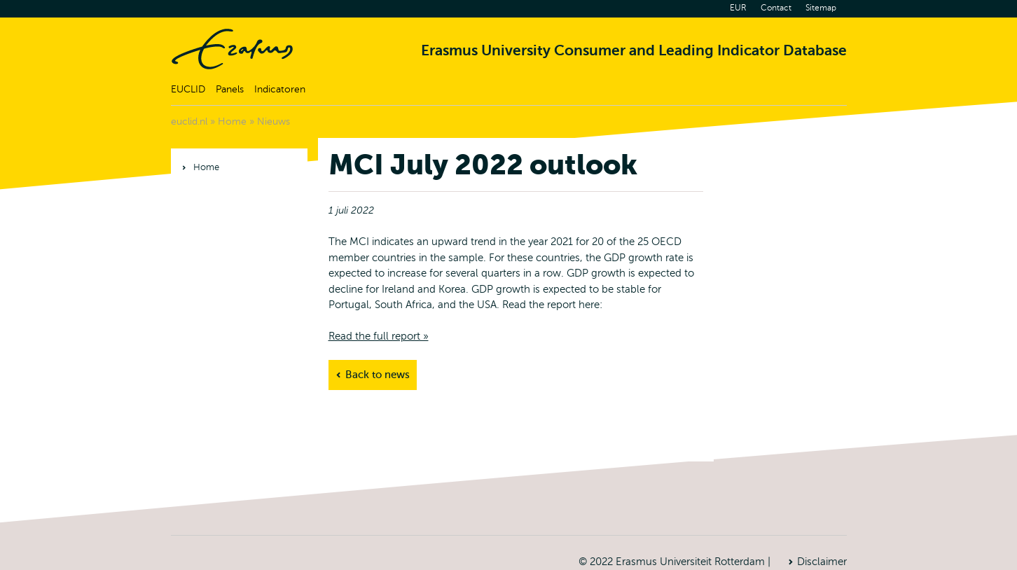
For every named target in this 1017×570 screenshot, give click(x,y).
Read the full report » (378, 336)
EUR (738, 8)
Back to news (377, 374)
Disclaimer (822, 561)
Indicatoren (279, 89)
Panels (230, 89)
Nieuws (273, 121)
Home (232, 49)
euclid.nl (189, 121)
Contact (776, 8)
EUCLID (188, 89)
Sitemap (820, 8)
